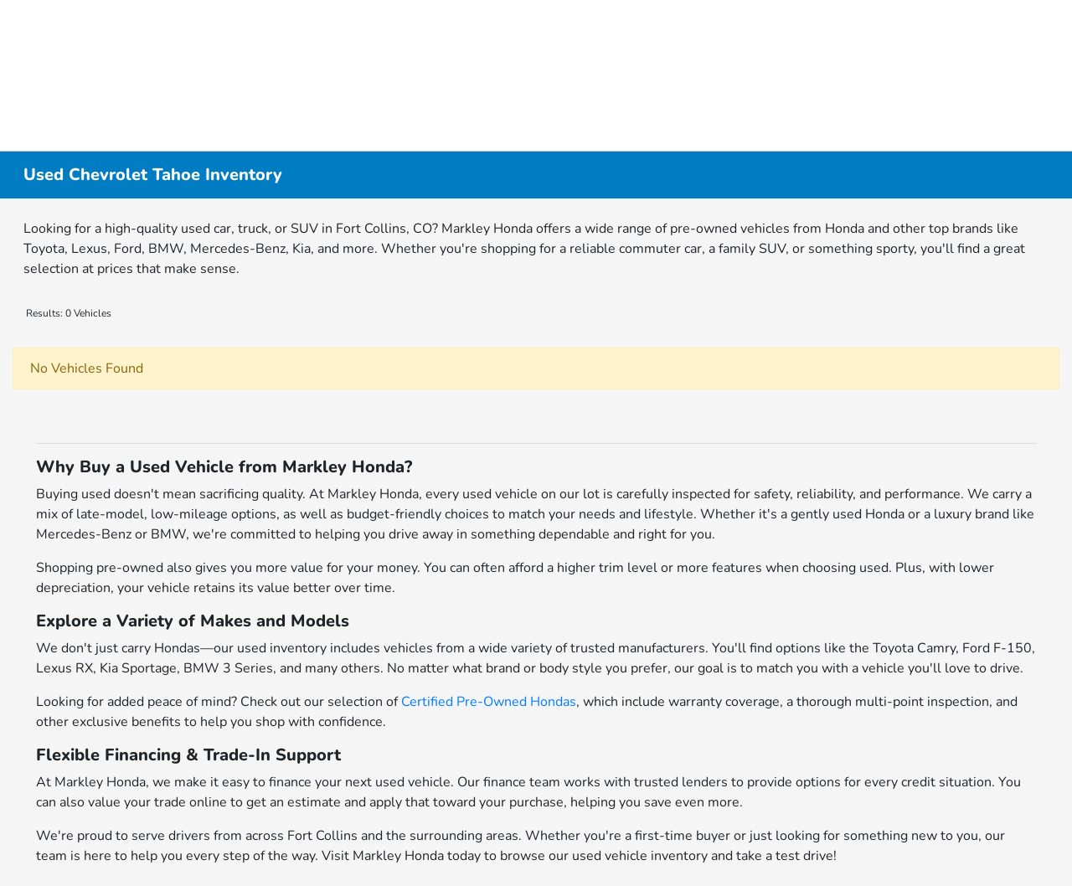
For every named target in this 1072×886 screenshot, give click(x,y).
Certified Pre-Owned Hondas (488, 702)
